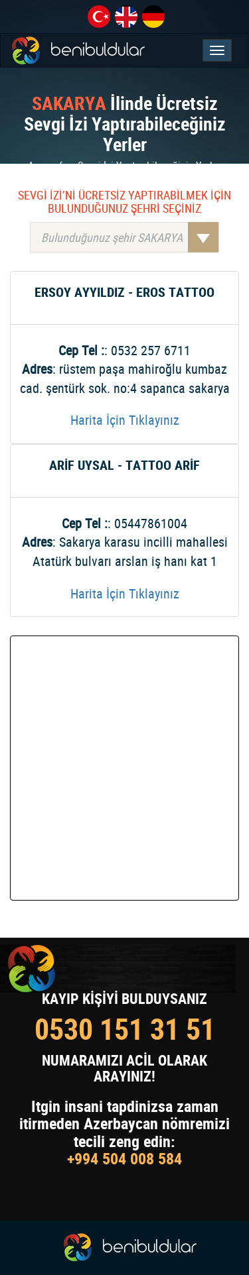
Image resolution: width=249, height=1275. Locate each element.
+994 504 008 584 (124, 1158)
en (126, 16)
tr (99, 16)
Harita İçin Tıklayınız (124, 420)
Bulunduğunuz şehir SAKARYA (129, 237)
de (153, 16)
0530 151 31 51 (125, 1028)
